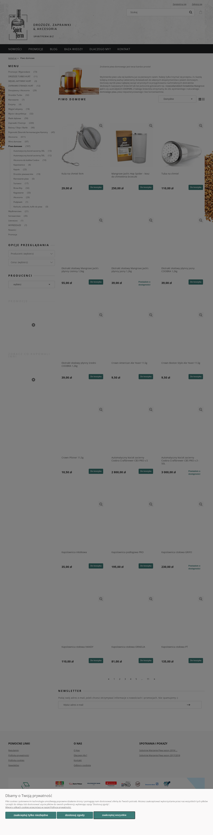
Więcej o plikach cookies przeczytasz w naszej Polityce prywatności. (38, 807)
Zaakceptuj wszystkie (114, 815)
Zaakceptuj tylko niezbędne (31, 815)
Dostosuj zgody (75, 815)
